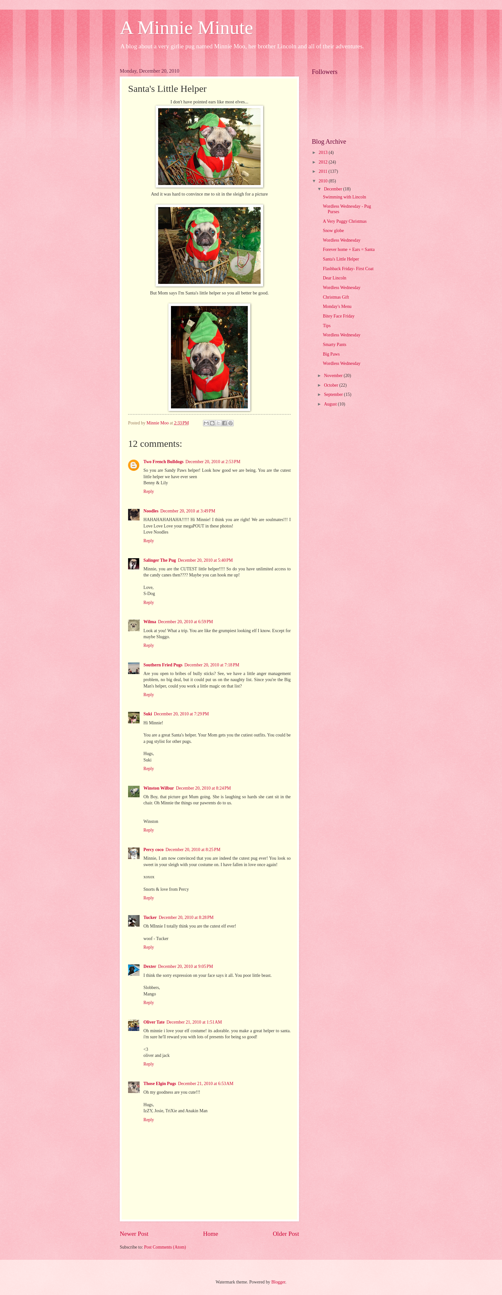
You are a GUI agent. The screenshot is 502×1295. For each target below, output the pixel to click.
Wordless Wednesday (341, 240)
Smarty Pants (334, 344)
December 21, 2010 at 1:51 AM (194, 1022)
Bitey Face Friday (338, 316)
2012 (323, 162)
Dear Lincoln (334, 278)
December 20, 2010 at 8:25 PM (193, 849)
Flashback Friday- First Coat (348, 268)
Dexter (149, 966)
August (331, 404)
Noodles (150, 511)
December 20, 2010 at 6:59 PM (185, 621)
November (334, 375)
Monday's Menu (337, 306)
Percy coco (153, 849)
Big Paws (331, 354)
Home (210, 1233)
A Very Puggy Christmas (345, 221)
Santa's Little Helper (341, 259)
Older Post (286, 1233)
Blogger (278, 1282)
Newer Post (134, 1233)
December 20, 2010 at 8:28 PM (186, 917)
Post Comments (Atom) (165, 1247)
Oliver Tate (154, 1022)
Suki (147, 714)
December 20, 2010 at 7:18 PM (211, 665)
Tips (326, 325)
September (334, 394)
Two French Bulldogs (163, 461)
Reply (148, 491)
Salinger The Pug (159, 560)
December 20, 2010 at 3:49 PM (187, 511)
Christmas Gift (336, 297)
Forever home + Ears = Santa (349, 249)
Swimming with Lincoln (344, 197)
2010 (323, 181)
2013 (323, 152)
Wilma (149, 621)
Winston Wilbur (158, 788)
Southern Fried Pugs (162, 665)
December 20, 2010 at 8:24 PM (203, 788)
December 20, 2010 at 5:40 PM (205, 560)
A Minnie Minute (186, 27)
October (331, 385)
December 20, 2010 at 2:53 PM (212, 461)
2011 (323, 171)
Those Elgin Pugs (159, 1083)
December (333, 189)
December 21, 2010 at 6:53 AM (205, 1083)
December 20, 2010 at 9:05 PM (185, 966)
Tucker (150, 917)
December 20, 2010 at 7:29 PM (181, 714)
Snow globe (333, 230)
